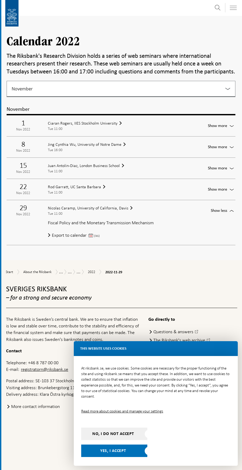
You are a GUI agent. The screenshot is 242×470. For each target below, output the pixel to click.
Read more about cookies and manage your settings (122, 411)
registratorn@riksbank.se (44, 369)
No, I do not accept (113, 434)
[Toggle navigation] (233, 8)
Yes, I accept (113, 451)
